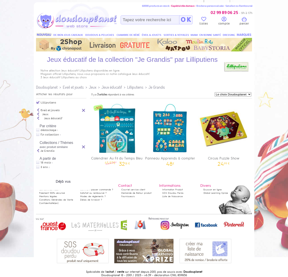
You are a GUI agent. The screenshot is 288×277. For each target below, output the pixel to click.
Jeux (92, 87)
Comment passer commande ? (96, 189)
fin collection (49, 134)
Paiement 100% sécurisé (52, 193)
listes (203, 21)
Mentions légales (48, 196)
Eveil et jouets (73, 87)
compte (224, 21)
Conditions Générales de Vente (56, 200)
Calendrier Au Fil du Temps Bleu (117, 133)
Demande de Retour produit (136, 193)
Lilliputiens (135, 87)
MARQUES (244, 35)
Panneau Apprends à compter (170, 133)
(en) (56, 203)
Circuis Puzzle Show (223, 133)
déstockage (48, 130)
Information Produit (172, 189)
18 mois (45, 162)
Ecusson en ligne (212, 189)
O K (186, 20)
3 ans (44, 167)
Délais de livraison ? (91, 200)
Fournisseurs (128, 196)
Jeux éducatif (111, 87)
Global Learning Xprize (215, 193)
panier (244, 21)
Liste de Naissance (172, 196)
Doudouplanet (47, 87)
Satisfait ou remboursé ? (93, 193)
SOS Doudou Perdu (173, 193)
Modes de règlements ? (93, 196)
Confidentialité (46, 203)
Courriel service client (133, 189)
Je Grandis (156, 87)
